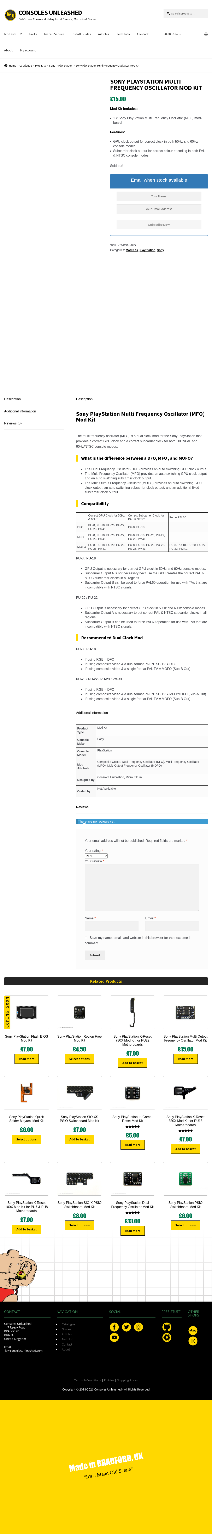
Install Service (54, 34)
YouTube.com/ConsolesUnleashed (114, 1337)
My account (28, 50)
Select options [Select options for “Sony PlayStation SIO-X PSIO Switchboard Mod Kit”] (79, 1225)
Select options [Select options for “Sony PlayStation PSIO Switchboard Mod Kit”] (185, 1225)
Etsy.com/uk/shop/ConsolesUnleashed (193, 1341)
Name (90, 918)
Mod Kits (10, 34)
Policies (109, 1380)
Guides (66, 1329)
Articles (103, 34)
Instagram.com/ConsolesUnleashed (138, 1327)
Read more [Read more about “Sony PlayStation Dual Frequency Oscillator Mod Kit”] (132, 1231)
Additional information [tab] (20, 411)
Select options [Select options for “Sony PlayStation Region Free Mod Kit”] (79, 1059)
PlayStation (65, 65)
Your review (94, 861)
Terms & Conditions (87, 1380)
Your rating (94, 850)
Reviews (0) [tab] (13, 423)
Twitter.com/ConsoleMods (126, 1327)
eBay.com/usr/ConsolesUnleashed (193, 1330)
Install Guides (81, 34)
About (8, 50)
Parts (33, 34)
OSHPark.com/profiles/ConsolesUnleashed (167, 1337)
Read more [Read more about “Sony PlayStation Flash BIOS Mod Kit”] (26, 1059)
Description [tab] (12, 399)
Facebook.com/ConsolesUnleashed (114, 1327)
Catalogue (25, 65)
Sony (52, 65)
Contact (143, 34)
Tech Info (123, 34)
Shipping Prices (127, 1380)
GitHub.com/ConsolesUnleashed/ (167, 1327)
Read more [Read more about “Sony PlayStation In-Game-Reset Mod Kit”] (132, 1145)
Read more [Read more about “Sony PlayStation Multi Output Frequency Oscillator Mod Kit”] (185, 1059)
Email (150, 918)
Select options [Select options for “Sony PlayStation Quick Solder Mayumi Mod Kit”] (26, 1139)
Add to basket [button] (132, 1063)
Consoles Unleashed (50, 13)
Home (12, 65)
